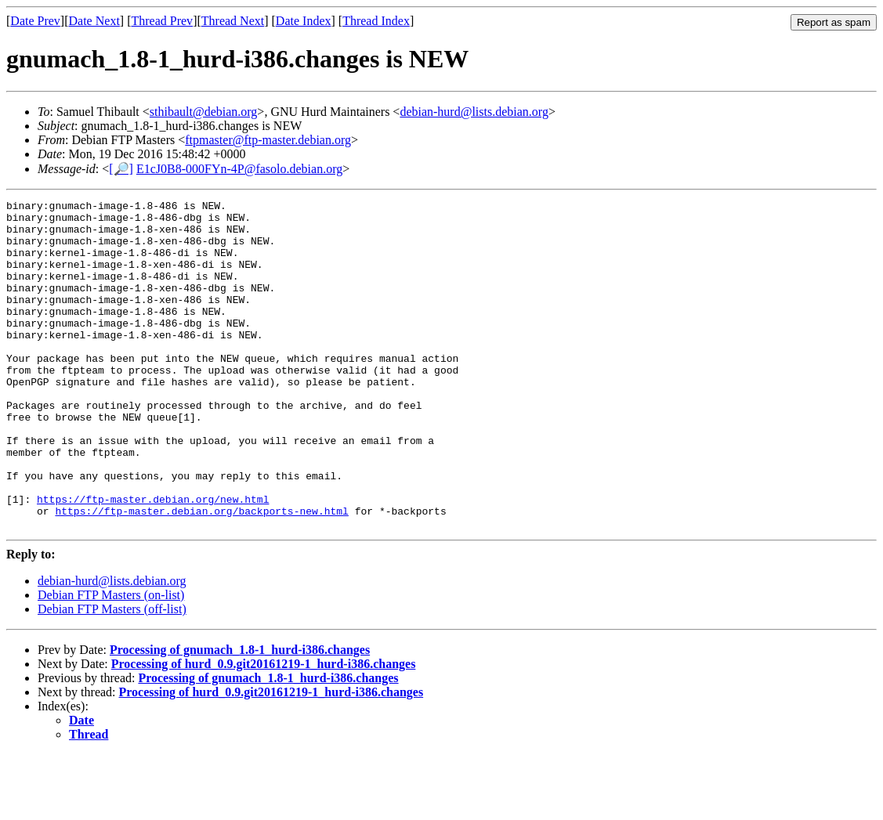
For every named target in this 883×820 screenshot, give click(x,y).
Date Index (303, 20)
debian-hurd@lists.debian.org (474, 111)
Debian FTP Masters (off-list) (112, 674)
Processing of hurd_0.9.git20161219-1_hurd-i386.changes (263, 729)
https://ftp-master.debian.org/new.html (153, 560)
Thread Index (376, 20)
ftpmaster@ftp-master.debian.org (268, 139)
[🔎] (121, 168)
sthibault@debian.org (204, 111)
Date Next (94, 20)
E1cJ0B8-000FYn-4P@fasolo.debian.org (239, 168)
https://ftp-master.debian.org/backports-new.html (201, 574)
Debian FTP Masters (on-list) (111, 660)
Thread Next (232, 20)
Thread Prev (162, 20)
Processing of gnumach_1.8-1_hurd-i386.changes (240, 715)
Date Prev (35, 20)
